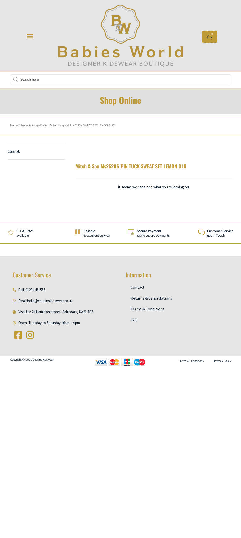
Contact (138, 287)
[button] (30, 36)
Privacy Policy (222, 361)
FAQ (134, 320)
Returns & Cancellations (151, 298)
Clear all (14, 151)
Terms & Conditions (147, 309)
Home (14, 125)
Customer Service (220, 231)
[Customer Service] (201, 233)
